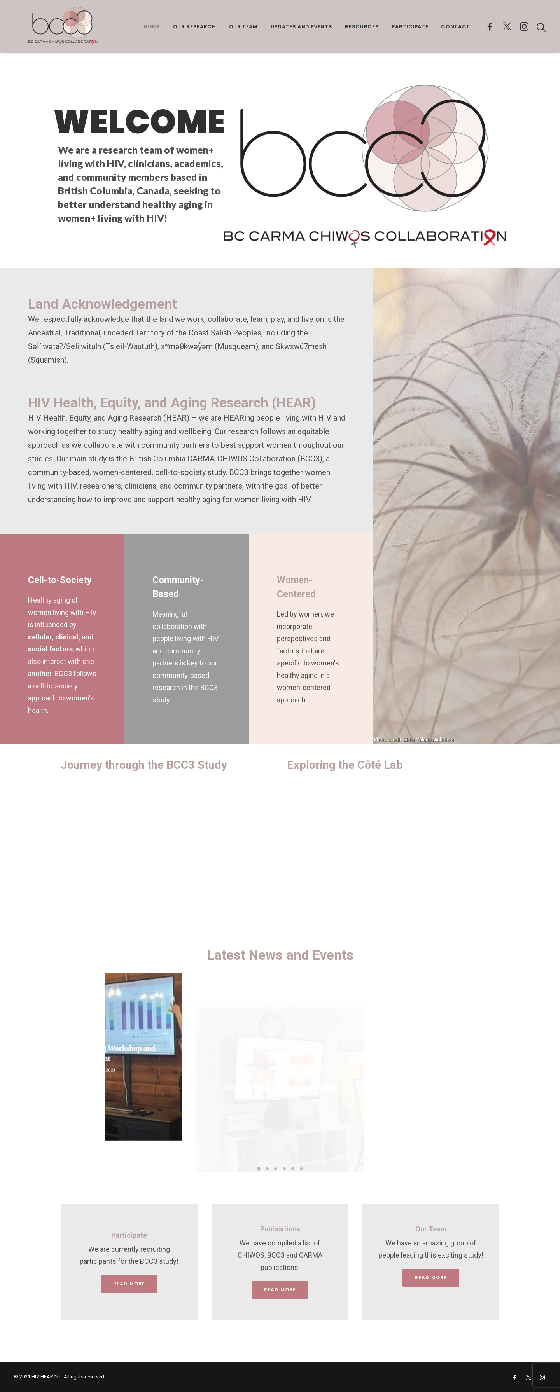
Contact (455, 26)
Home (152, 26)
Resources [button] (362, 26)
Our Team (243, 26)
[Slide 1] (258, 1169)
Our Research (194, 26)
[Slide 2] (267, 1169)
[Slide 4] (284, 1169)
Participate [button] (410, 26)
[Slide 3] (275, 1169)
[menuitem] (152, 26)
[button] (491, 26)
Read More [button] (129, 1283)
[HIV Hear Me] (50, 26)
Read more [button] (280, 1289)
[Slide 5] (293, 1169)
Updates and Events (301, 26)
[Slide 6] (301, 1169)
